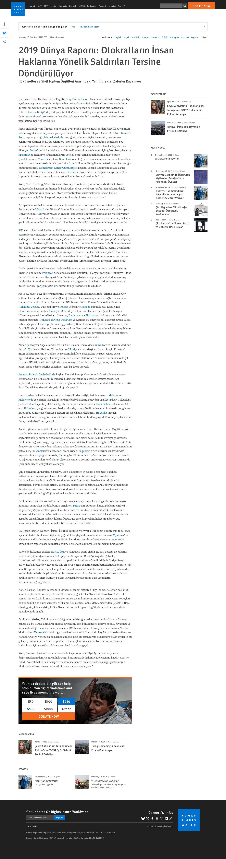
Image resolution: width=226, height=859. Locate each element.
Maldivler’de (25, 399)
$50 (31, 701)
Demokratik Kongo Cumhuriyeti (58, 168)
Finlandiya (92, 315)
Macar (39, 209)
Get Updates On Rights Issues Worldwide (57, 811)
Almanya (54, 311)
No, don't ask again (89, 26)
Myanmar (24, 154)
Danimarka (74, 315)
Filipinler (83, 451)
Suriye (33, 150)
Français (63, 5)
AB (20, 230)
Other (66, 708)
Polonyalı (47, 273)
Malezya (113, 395)
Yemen (50, 298)
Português (91, 5)
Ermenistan (103, 404)
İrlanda (64, 306)
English (53, 5)
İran (62, 551)
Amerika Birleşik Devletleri (56, 320)
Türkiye (72, 349)
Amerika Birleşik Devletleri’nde (36, 374)
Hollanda (23, 306)
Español (112, 5)
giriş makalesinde (53, 137)
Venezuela (41, 451)
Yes (73, 26)
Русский (102, 5)
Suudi (74, 172)
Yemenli (43, 159)
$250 (66, 701)
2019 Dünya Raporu (77, 99)
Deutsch (72, 5)
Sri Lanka (101, 412)
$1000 (48, 708)
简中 (40, 5)
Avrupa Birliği (36, 112)
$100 (48, 701)
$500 (31, 708)
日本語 (82, 5)
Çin (30, 349)
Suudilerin (65, 159)
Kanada (85, 306)
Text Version (32, 826)
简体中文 (136, 37)
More (122, 5)
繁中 (46, 5)
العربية (32, 5)
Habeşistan (30, 408)
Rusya (97, 345)
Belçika (35, 306)
